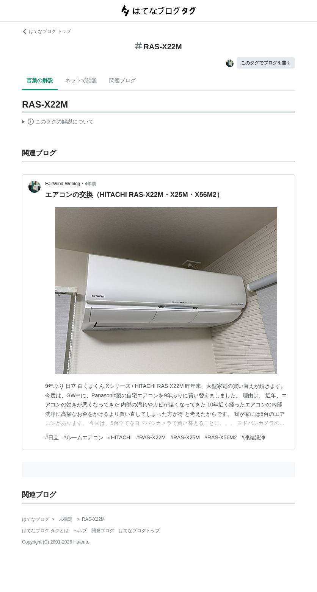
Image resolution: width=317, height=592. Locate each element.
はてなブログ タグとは (45, 530)
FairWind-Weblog (62, 183)
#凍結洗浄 (254, 437)
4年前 (91, 183)
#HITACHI (120, 437)
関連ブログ (122, 80)
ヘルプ (80, 530)
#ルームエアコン (83, 437)
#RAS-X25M (185, 437)
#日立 (52, 437)
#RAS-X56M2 (220, 437)
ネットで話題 (81, 80)
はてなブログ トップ (46, 31)
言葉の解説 (40, 80)
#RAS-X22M (151, 437)
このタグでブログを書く (266, 63)
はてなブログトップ (139, 530)
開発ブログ (102, 530)
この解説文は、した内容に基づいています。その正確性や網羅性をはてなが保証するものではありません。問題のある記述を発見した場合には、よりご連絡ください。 (58, 122)
